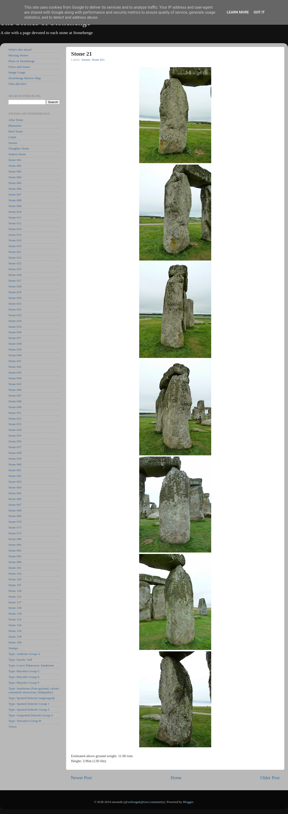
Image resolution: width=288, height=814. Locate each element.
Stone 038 (14, 343)
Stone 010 (14, 212)
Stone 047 (14, 395)
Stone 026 (14, 275)
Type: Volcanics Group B (24, 721)
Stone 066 (14, 499)
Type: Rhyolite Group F (23, 682)
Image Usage (16, 72)
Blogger (188, 802)
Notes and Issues (19, 67)
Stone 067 (14, 504)
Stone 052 (14, 418)
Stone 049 (14, 407)
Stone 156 (14, 631)
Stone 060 (14, 464)
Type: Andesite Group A (24, 654)
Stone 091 (14, 545)
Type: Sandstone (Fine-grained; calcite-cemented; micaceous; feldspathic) (34, 690)
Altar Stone (15, 120)
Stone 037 (14, 338)
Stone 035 (14, 326)
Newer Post (81, 777)
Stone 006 (14, 188)
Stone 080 (14, 539)
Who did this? (17, 84)
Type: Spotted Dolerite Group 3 (28, 709)
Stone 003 (14, 171)
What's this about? (20, 49)
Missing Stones (18, 55)
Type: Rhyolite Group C (24, 671)
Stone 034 (14, 321)
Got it (259, 12)
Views (12, 726)
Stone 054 (14, 430)
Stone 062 (14, 476)
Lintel (12, 137)
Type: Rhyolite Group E (24, 677)
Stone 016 (14, 240)
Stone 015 (14, 235)
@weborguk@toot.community (144, 802)
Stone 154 (14, 625)
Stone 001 (14, 160)
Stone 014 (14, 229)
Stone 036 (14, 332)
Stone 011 (14, 217)
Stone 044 (14, 378)
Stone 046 (14, 390)
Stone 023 (14, 263)
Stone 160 (14, 642)
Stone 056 (14, 441)
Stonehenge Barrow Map (24, 78)
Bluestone (14, 125)
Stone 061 (14, 470)
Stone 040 (14, 355)
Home (176, 777)
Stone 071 (14, 527)
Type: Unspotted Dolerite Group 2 (30, 715)
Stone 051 (14, 413)
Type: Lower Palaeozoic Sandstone (31, 665)
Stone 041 (14, 361)
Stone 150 (14, 613)
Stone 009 (14, 206)
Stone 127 (14, 602)
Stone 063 (14, 481)
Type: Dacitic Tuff (20, 659)
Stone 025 (14, 269)
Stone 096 (14, 562)
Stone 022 (14, 257)
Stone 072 (14, 533)
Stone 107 (14, 585)
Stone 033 (14, 315)
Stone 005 (14, 183)
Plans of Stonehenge (21, 61)
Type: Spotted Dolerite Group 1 (28, 704)
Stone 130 (14, 608)
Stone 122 (14, 596)
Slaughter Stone (18, 148)
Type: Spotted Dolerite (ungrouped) (31, 698)
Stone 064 (14, 487)
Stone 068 (14, 510)
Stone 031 (14, 303)
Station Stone (17, 154)
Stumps (13, 648)
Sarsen (85, 59)
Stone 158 (14, 636)
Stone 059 (14, 458)
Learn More (238, 12)
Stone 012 (14, 223)
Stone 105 (14, 579)
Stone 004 (14, 177)
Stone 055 (14, 435)
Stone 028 (14, 286)
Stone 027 (14, 280)
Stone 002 (14, 165)
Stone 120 (14, 591)
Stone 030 (14, 298)
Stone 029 (14, 292)
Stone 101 (14, 568)
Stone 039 (14, 349)
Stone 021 (98, 59)
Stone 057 (14, 447)
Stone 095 (14, 556)
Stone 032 (14, 309)
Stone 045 (14, 384)
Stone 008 (14, 200)
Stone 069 (14, 516)
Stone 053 (14, 424)
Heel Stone (15, 131)
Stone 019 (14, 246)
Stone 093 (14, 550)
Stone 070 (14, 521)
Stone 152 (14, 619)
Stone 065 (14, 493)
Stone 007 (14, 194)
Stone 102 (14, 573)
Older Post (270, 777)
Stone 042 (14, 366)
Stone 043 (14, 372)
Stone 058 (14, 453)
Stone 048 (14, 401)
